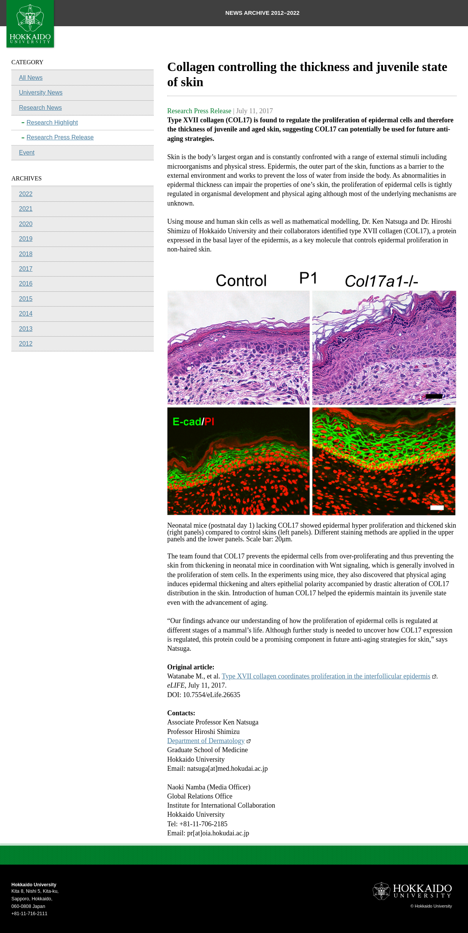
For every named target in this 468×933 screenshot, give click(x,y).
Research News (40, 107)
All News (31, 77)
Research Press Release (60, 137)
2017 (26, 269)
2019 (26, 239)
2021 (26, 209)
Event (27, 152)
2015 (26, 299)
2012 (26, 343)
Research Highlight (52, 122)
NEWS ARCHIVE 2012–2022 (262, 12)
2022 (26, 194)
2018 (26, 254)
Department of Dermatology (209, 741)
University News (41, 92)
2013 (26, 329)
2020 (26, 224)
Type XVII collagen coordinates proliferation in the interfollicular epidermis (329, 676)
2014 (26, 313)
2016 (26, 283)
